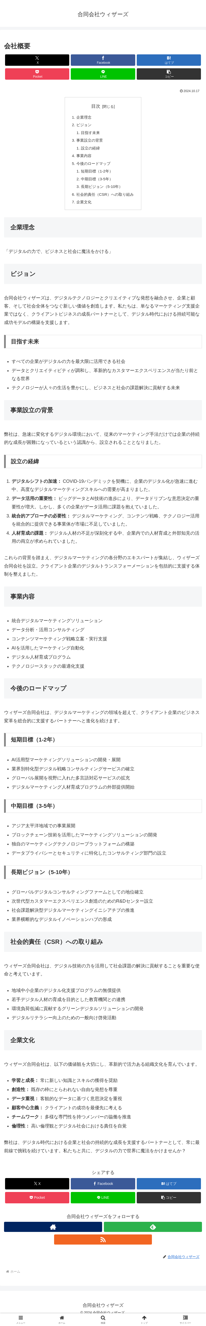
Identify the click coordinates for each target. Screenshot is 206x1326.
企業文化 (83, 207)
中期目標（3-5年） (96, 183)
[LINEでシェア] (103, 74)
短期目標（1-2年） (96, 174)
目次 (95, 106)
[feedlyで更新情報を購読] (153, 1233)
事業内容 (83, 158)
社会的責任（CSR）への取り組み (105, 199)
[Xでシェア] (37, 60)
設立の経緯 (89, 150)
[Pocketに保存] (37, 74)
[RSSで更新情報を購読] (103, 1246)
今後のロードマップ (93, 166)
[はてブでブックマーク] (169, 60)
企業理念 (83, 117)
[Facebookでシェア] (103, 60)
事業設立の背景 (89, 142)
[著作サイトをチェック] (53, 1233)
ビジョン (83, 125)
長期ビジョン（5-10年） (101, 191)
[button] (169, 74)
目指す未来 (89, 134)
